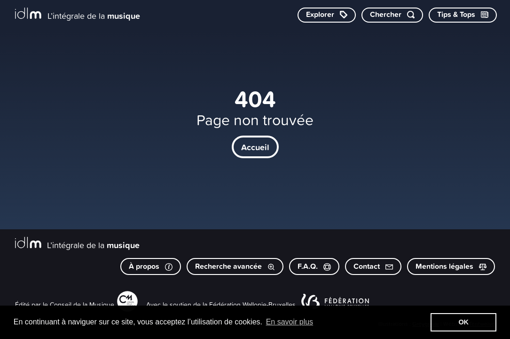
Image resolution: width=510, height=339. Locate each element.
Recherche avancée (235, 266)
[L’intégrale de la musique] (77, 14)
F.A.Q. (314, 266)
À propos (151, 266)
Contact (373, 266)
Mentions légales (451, 266)
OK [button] (463, 322)
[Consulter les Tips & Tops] (463, 15)
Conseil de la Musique (82, 304)
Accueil (255, 147)
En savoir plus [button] (290, 322)
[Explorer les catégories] (327, 15)
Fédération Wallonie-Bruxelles (252, 304)
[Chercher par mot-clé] (392, 15)
